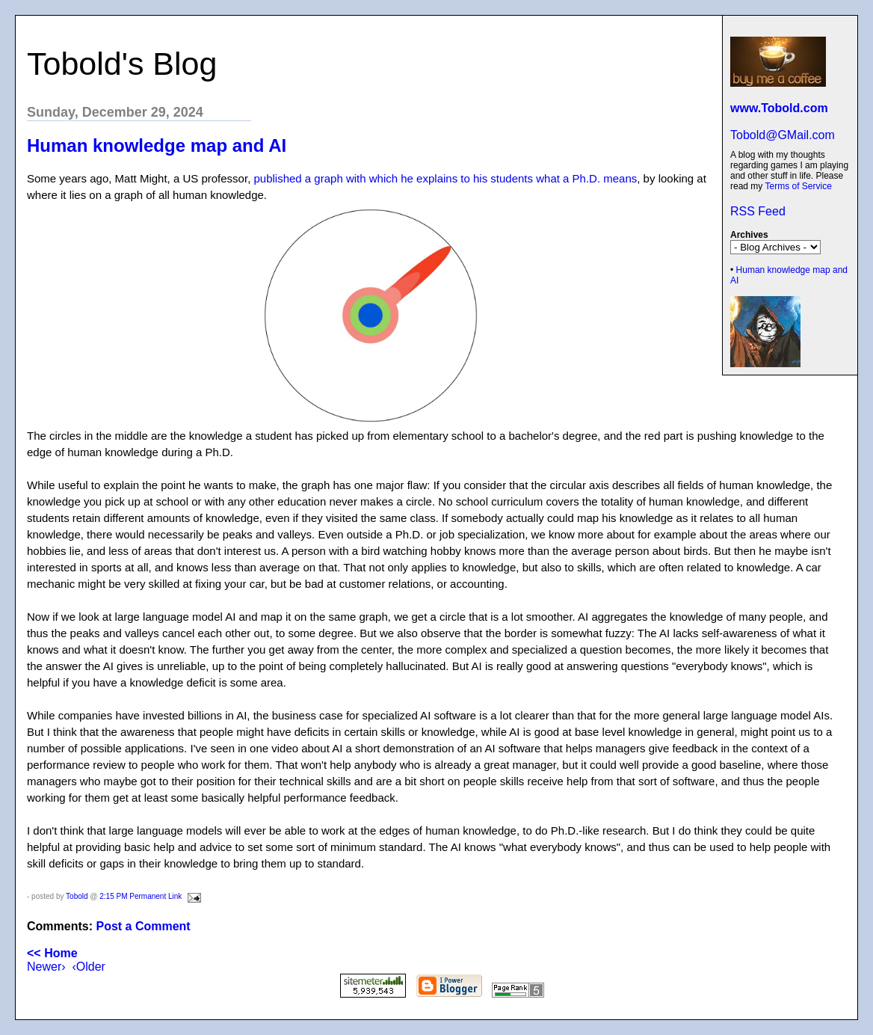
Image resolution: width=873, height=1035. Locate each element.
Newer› (46, 966)
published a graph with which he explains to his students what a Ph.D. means (445, 178)
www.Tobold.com (779, 108)
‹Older (88, 966)
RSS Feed (758, 211)
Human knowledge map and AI (156, 145)
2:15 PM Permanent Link (140, 896)
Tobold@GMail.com (782, 135)
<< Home (52, 953)
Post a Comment (143, 926)
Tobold (76, 896)
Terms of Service (798, 186)
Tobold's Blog (122, 64)
